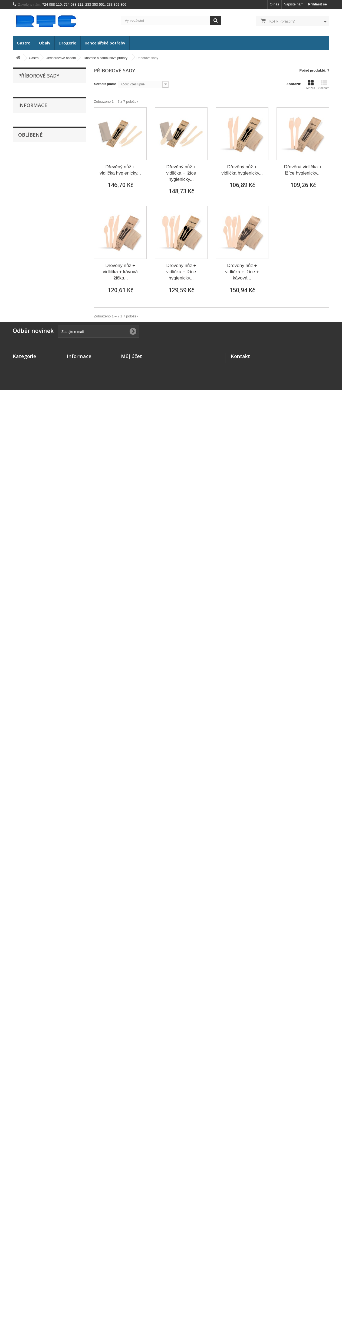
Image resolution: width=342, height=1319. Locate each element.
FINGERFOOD (36, 118)
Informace (32, 458)
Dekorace (29, 395)
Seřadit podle (105, 84)
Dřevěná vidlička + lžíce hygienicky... (303, 170)
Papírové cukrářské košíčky (46, 177)
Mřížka (310, 84)
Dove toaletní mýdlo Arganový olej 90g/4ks (63, 651)
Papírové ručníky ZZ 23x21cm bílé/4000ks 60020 (62, 830)
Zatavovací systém (39, 353)
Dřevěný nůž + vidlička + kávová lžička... (120, 272)
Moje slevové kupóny (138, 1274)
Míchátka (32, 294)
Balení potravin (33, 404)
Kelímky (30, 126)
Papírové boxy (35, 152)
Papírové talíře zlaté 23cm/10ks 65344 (61, 908)
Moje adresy (131, 1259)
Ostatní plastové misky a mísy (47, 219)
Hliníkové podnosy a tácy (44, 236)
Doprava (29, 481)
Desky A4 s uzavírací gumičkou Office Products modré (62, 781)
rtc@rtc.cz (260, 1283)
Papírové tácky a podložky (45, 168)
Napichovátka (36, 303)
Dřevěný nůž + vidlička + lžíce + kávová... (242, 272)
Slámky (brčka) (36, 345)
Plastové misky (36, 202)
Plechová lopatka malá (63, 1110)
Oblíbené (30, 501)
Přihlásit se (317, 4)
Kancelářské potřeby (105, 43)
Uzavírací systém (38, 362)
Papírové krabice (37, 160)
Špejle (30, 320)
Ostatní (31, 336)
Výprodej (28, 412)
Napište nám (294, 4)
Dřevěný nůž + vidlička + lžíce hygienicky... (181, 173)
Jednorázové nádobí (37, 101)
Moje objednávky (135, 1245)
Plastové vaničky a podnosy (46, 210)
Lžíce (30, 269)
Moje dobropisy (134, 1252)
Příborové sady (37, 286)
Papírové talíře (36, 135)
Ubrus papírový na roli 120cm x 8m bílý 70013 (64, 611)
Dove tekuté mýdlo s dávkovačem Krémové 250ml (63, 737)
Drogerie (67, 43)
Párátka (31, 328)
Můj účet (131, 1236)
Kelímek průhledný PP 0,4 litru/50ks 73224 (63, 567)
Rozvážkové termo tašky (43, 370)
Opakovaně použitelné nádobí (45, 379)
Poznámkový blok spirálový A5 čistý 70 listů (61, 946)
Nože (29, 261)
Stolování (29, 387)
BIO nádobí (33, 110)
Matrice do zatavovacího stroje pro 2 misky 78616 (64, 521)
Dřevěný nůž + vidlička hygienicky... (120, 170)
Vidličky (31, 252)
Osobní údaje (132, 1267)
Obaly (44, 43)
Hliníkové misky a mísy (42, 227)
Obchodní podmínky (84, 1259)
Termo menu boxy (38, 194)
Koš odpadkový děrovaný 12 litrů (58, 1152)
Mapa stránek (78, 1274)
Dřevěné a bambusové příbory (48, 244)
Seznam (323, 84)
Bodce (30, 311)
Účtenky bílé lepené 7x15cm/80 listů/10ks (62, 1076)
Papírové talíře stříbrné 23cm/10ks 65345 (63, 872)
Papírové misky (36, 143)
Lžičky (30, 278)
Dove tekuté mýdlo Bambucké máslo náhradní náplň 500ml (62, 693)
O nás (274, 4)
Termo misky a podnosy (43, 185)
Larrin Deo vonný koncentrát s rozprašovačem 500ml (63, 1035)
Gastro (24, 43)
